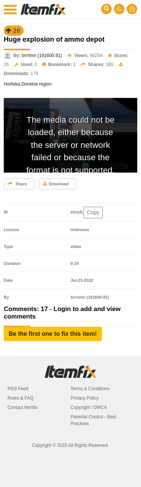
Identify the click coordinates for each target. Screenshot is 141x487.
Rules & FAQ (20, 398)
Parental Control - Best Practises (93, 420)
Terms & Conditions (90, 388)
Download (56, 184)
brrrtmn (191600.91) (42, 55)
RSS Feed (18, 388)
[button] (53, 334)
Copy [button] (93, 212)
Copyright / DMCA (89, 407)
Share (17, 184)
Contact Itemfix (23, 407)
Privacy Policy (85, 398)
